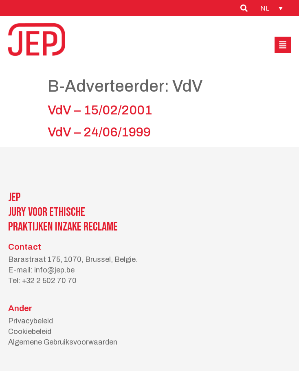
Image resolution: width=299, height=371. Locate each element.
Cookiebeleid (29, 331)
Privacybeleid (30, 321)
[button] (283, 45)
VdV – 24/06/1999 (99, 132)
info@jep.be (54, 270)
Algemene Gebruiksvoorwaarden (62, 342)
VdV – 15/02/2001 (100, 110)
